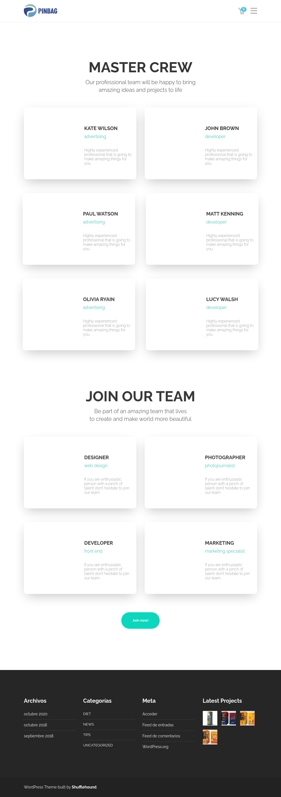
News (88, 724)
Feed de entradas (158, 725)
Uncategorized (98, 745)
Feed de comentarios (161, 736)
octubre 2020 (35, 714)
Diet (87, 714)
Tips (87, 735)
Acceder (150, 714)
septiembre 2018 (39, 736)
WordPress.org (155, 746)
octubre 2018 (35, 725)
